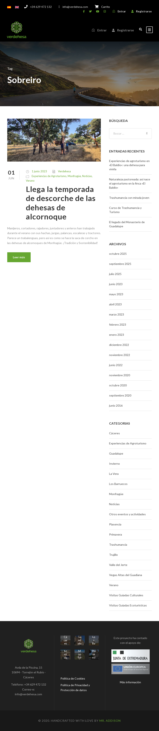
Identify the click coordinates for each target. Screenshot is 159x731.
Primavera (115, 534)
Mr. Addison (110, 720)
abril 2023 (115, 304)
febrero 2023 (117, 324)
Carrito (105, 6)
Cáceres (114, 433)
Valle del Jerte (118, 565)
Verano (30, 180)
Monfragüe (74, 176)
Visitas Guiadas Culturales (126, 595)
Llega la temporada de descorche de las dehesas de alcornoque (61, 202)
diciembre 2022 (119, 344)
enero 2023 (116, 334)
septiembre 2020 (120, 395)
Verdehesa (64, 171)
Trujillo (113, 554)
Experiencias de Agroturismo (49, 176)
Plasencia (115, 524)
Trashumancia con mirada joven (129, 197)
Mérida (65, 654)
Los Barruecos (118, 484)
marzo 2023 (116, 314)
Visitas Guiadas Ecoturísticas (128, 605)
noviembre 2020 (119, 375)
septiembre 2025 (120, 263)
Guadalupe (116, 453)
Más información (130, 682)
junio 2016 (116, 405)
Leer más (19, 257)
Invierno (114, 463)
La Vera (114, 473)
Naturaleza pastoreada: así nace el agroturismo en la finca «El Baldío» (129, 183)
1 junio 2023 (39, 171)
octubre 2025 (118, 253)
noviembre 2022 (119, 355)
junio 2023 (116, 284)
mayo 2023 (116, 294)
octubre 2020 (118, 385)
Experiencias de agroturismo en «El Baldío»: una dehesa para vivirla (129, 165)
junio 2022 (116, 365)
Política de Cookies (72, 678)
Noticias (87, 176)
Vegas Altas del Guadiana (125, 575)
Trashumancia (118, 544)
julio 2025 (115, 274)
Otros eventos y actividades (127, 514)
